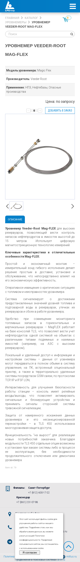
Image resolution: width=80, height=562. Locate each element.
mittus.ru (69, 556)
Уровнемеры (15, 22)
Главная (12, 18)
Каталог (31, 18)
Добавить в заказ (60, 110)
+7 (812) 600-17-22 (39, 492)
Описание (15, 219)
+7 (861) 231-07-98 (27, 502)
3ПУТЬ (61, 559)
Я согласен (30, 552)
